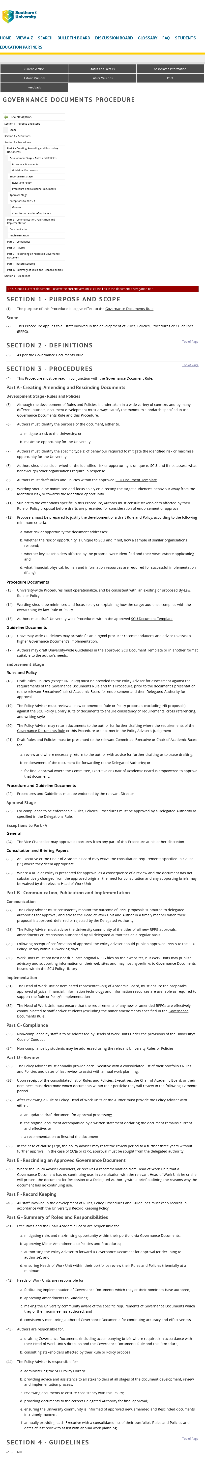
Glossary (147, 38)
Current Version (34, 69)
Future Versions (102, 78)
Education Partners (21, 47)
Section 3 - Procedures (17, 142)
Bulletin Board (74, 38)
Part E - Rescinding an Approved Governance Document (33, 255)
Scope (13, 130)
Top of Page (190, 341)
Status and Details (102, 69)
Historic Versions (34, 78)
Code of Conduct (31, 1039)
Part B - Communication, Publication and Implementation (31, 221)
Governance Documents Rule (129, 308)
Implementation (19, 235)
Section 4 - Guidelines (17, 276)
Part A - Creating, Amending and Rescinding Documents (32, 150)
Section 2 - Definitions (17, 136)
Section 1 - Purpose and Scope (22, 123)
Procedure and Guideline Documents (34, 189)
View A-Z (24, 38)
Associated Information (170, 69)
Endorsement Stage (21, 176)
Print (170, 78)
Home (5, 38)
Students (185, 38)
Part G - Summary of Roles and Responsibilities (35, 270)
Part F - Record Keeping (21, 263)
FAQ (166, 38)
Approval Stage (18, 195)
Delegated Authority (116, 920)
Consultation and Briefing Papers (31, 213)
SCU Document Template (136, 480)
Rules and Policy (21, 182)
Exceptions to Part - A (22, 201)
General (17, 207)
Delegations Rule (58, 816)
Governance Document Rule (129, 378)
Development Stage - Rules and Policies (33, 158)
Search (45, 38)
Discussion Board (114, 38)
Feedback (34, 87)
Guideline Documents (25, 170)
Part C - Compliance (18, 241)
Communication (19, 229)
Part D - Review (16, 248)
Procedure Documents (25, 164)
